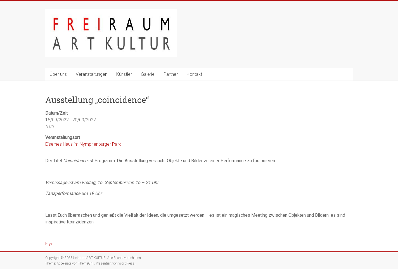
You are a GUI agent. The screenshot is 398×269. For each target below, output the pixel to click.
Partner (171, 74)
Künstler (124, 74)
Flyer (50, 243)
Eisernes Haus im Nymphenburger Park (83, 144)
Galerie (148, 74)
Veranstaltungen (91, 74)
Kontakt (194, 74)
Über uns (58, 74)
